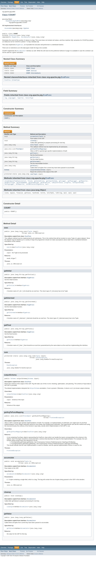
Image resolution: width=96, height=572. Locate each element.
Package (10, 2)
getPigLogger (72, 185)
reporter (20, 100)
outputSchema (35, 174)
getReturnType (9, 187)
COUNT (6, 120)
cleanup (33, 143)
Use (21, 2)
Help (42, 2)
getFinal (33, 156)
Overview (3, 2)
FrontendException (56, 429)
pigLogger (12, 100)
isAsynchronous (57, 187)
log (5, 100)
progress (67, 187)
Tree (25, 2)
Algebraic (26, 28)
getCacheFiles (39, 185)
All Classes (40, 6)
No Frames (29, 6)
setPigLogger (9, 189)
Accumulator (8, 28)
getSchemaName (22, 187)
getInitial (34, 161)
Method (22, 8)
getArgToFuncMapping (37, 152)
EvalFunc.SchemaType (12, 82)
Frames (22, 6)
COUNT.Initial (31, 72)
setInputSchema (78, 187)
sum (31, 178)
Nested (9, 8)
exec (31, 148)
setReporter (20, 189)
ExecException (41, 367)
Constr (17, 8)
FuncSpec (19, 152)
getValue (33, 169)
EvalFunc (12, 36)
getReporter (83, 185)
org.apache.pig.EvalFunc (13, 21)
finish (30, 185)
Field (12, 8)
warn (46, 189)
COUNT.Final (30, 70)
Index (38, 2)
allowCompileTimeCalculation (15, 185)
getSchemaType (33, 187)
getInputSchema (51, 185)
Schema (6, 174)
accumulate (34, 139)
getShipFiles (45, 187)
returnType (29, 100)
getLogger (62, 185)
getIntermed (34, 165)
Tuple (41, 139)
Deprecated (32, 2)
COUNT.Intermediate (33, 75)
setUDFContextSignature (35, 189)
